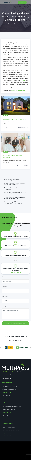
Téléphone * (5, 296)
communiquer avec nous (18, 90)
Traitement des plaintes (6, 374)
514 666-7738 (7, 412)
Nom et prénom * (6, 277)
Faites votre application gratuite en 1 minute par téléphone (15, 270)
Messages (4, 306)
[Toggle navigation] (22, 2)
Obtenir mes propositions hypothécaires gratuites (15, 323)
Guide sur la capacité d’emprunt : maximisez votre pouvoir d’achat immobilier (13, 203)
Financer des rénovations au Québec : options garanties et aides (14, 197)
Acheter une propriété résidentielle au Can (15, 119)
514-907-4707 (7, 392)
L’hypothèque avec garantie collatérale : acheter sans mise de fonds (15, 183)
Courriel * (4, 286)
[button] (1, 347)
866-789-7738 (7, 433)
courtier (23, 80)
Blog (6, 115)
